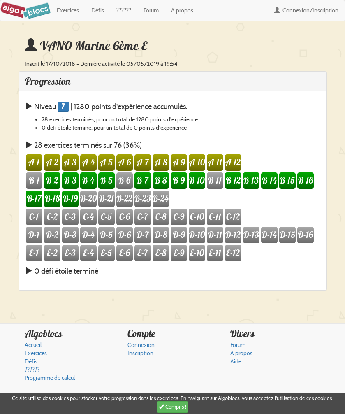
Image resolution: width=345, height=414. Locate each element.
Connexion (306, 10)
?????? (123, 10)
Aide (235, 361)
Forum (151, 10)
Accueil (33, 345)
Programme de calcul (50, 377)
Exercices (68, 10)
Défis (97, 10)
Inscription (140, 353)
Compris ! (172, 407)
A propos (182, 10)
